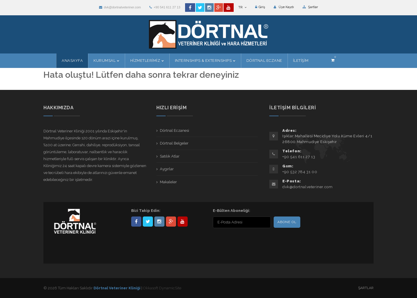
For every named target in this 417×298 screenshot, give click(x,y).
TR (242, 7)
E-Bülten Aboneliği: (231, 210)
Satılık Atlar (170, 156)
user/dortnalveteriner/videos (183, 221)
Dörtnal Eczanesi (174, 130)
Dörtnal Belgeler (174, 143)
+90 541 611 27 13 (164, 7)
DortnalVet (148, 221)
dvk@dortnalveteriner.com (120, 7)
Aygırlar (167, 169)
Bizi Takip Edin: (145, 210)
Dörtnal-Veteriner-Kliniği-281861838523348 (136, 221)
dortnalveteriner (159, 221)
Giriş (260, 7)
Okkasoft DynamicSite (162, 288)
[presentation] (250, 240)
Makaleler (168, 182)
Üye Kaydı (284, 7)
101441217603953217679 (171, 221)
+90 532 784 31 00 (299, 172)
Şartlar (310, 7)
